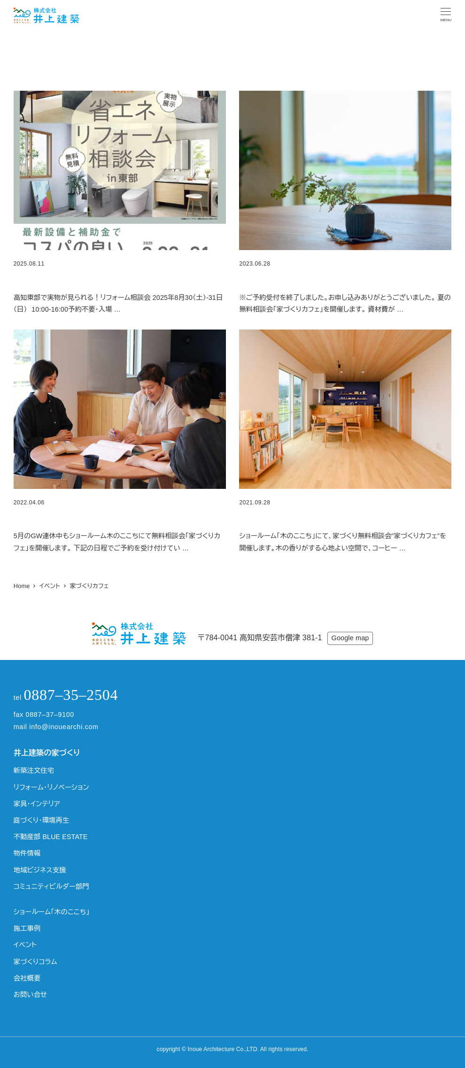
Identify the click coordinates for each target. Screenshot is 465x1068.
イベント (25, 945)
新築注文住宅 (34, 770)
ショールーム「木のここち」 (52, 912)
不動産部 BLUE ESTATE (51, 836)
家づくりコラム (35, 962)
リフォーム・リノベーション (51, 787)
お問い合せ (30, 994)
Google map (350, 638)
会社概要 (27, 978)
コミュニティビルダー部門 (51, 886)
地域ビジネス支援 (40, 870)
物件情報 (27, 853)
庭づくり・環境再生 (41, 820)
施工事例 (27, 928)
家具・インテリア (37, 804)
